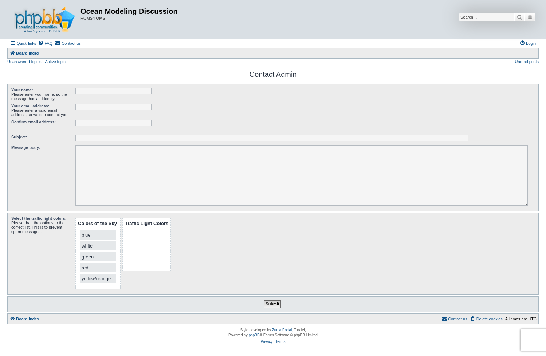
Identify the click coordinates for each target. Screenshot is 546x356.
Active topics (56, 61)
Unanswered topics (24, 61)
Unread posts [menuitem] (527, 61)
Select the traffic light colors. (38, 218)
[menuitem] (45, 43)
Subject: (19, 137)
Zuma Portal (282, 330)
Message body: (25, 147)
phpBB (254, 335)
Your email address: (30, 106)
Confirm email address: (33, 122)
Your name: (22, 90)
